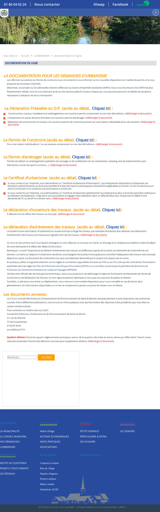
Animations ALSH (49, 489)
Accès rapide (48, 455)
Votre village (48, 423)
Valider (46, 357)
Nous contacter (47, 4)
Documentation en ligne (21, 63)
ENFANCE (85, 423)
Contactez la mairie (49, 463)
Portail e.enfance (48, 479)
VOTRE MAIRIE (8, 423)
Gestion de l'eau (90, 455)
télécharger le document (138, 113)
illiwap (98, 4)
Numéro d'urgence (49, 473)
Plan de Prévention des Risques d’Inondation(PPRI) (62, 266)
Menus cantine (47, 484)
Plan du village (47, 468)
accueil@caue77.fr (16, 329)
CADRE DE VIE (8, 455)
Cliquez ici (101, 108)
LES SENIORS (127, 423)
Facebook (120, 4)
